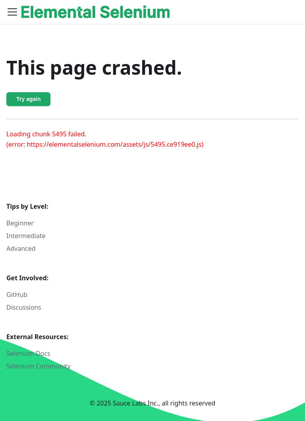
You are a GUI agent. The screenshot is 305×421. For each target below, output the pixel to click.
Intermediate (25, 235)
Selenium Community (38, 366)
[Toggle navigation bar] (12, 12)
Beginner (20, 223)
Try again (28, 99)
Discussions (23, 307)
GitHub (16, 294)
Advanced (21, 248)
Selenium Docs (28, 353)
